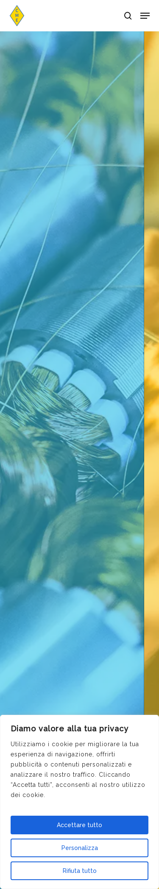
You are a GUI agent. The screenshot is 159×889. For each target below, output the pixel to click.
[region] (79, 802)
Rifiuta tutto (80, 870)
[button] (145, 15)
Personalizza (79, 848)
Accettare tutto (79, 825)
